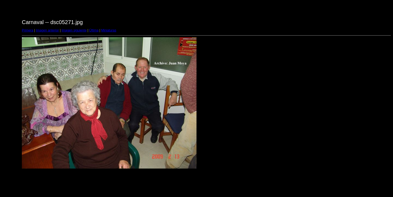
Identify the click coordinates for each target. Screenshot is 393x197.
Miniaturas (108, 30)
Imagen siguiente (74, 30)
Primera (27, 30)
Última (94, 30)
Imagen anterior (47, 30)
